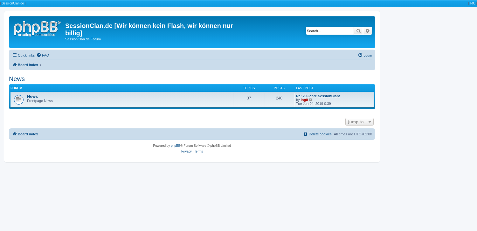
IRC (472, 3)
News (17, 78)
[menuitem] (42, 55)
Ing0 (304, 100)
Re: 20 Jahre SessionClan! (318, 96)
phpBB (175, 145)
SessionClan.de (13, 3)
